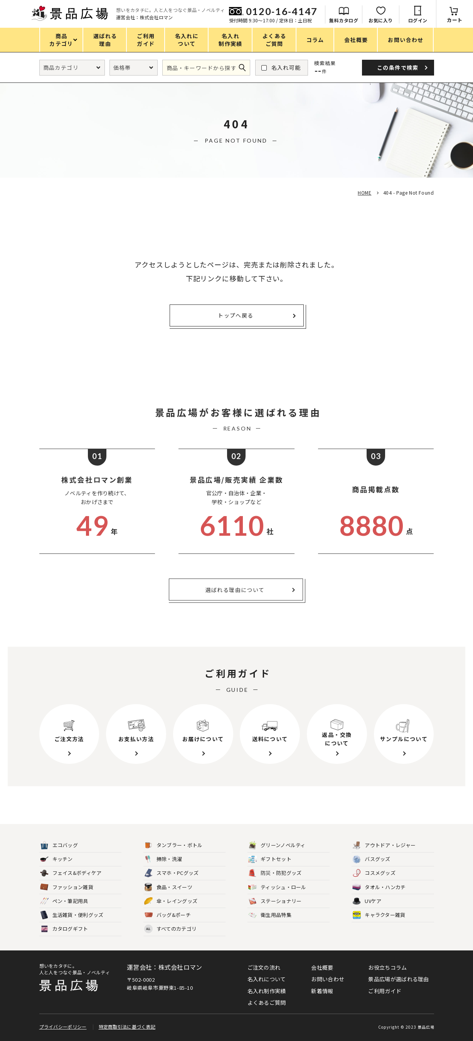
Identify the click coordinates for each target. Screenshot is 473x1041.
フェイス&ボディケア (71, 873)
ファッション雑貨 (66, 887)
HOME (364, 192)
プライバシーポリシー (63, 1026)
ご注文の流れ (264, 967)
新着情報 (322, 991)
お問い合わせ (327, 979)
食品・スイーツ (168, 887)
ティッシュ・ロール (277, 887)
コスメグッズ (374, 873)
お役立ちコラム (387, 967)
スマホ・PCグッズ (171, 873)
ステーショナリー (274, 901)
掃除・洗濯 (163, 859)
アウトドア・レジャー (384, 845)
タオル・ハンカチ (379, 887)
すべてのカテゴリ (170, 929)
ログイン (418, 20)
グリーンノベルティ (277, 845)
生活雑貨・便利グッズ (72, 915)
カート (455, 20)
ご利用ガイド (384, 991)
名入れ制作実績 (266, 991)
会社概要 (322, 967)
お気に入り (381, 20)
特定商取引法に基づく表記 (127, 1026)
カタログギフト (64, 929)
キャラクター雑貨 (378, 915)
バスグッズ (371, 859)
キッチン (56, 859)
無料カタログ (343, 20)
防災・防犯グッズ (274, 873)
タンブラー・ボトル (173, 845)
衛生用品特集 (269, 915)
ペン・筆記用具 (64, 901)
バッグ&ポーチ (167, 915)
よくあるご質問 (266, 1002)
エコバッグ (59, 845)
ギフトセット (269, 859)
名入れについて (266, 979)
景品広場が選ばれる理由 (398, 979)
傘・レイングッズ (170, 901)
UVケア (366, 901)
